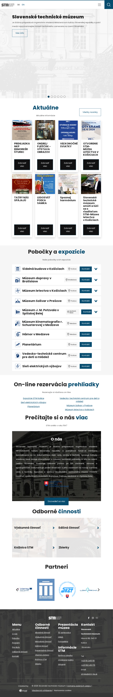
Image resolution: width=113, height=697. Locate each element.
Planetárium (31, 344)
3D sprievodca (64, 632)
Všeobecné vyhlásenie (42, 690)
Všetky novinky (90, 112)
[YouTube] (97, 617)
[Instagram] (93, 617)
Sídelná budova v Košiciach (43, 268)
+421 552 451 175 (88, 665)
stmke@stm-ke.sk (89, 674)
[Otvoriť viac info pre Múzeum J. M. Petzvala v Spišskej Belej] (96, 312)
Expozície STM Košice (33, 398)
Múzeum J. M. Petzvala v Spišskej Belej (40, 312)
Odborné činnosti (19, 651)
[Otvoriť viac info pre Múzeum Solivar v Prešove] (96, 301)
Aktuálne (16, 629)
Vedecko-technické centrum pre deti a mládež (44, 355)
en (23, 4)
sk (18, 4)
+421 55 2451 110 (88, 660)
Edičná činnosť (41, 646)
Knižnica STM (41, 659)
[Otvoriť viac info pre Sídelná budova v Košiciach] (96, 269)
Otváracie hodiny (66, 660)
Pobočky (16, 638)
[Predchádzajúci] (17, 590)
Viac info (19, 85)
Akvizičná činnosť (42, 632)
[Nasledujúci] (98, 590)
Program (16, 643)
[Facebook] (89, 617)
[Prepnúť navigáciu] (99, 4)
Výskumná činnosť (43, 637)
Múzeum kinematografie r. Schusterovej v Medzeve (42, 323)
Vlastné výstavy (42, 655)
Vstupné (62, 664)
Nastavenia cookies (62, 690)
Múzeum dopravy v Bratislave (36, 280)
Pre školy (16, 647)
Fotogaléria (63, 641)
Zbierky (38, 664)
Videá (60, 637)
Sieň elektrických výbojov (41, 366)
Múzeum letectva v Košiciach (44, 290)
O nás (14, 634)
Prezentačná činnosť (44, 650)
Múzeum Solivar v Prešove (42, 301)
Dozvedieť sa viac (56, 501)
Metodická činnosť (43, 641)
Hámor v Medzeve (35, 334)
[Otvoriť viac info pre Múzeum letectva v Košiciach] (96, 290)
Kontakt (86, 268)
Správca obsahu (65, 655)
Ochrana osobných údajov (79, 686)
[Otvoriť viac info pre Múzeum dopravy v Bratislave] (96, 279)
